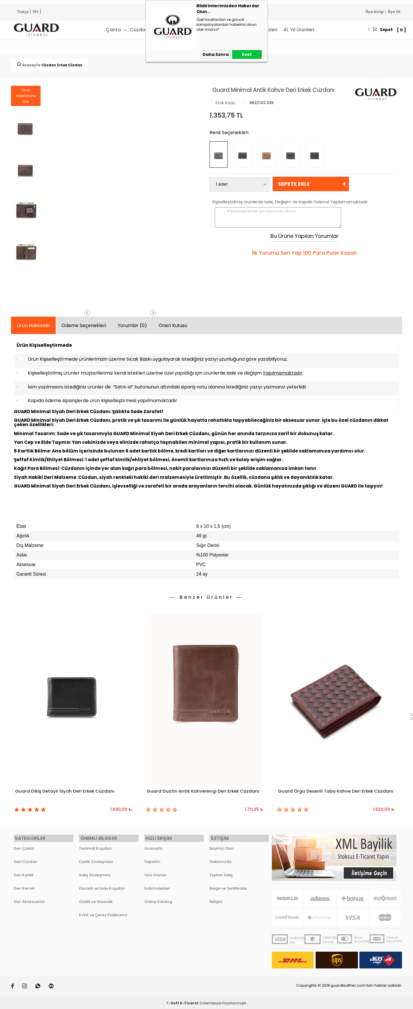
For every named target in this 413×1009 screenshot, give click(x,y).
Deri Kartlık (24, 872)
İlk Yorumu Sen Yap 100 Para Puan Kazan (304, 253)
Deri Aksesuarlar (29, 898)
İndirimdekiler (157, 885)
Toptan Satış (221, 872)
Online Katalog (158, 898)
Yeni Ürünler (155, 872)
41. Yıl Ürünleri (279, 29)
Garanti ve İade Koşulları (102, 885)
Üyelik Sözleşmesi (96, 858)
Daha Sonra (216, 54)
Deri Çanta (24, 845)
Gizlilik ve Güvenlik (96, 898)
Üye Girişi (374, 11)
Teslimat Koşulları (95, 845)
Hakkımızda (221, 858)
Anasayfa (153, 845)
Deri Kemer (24, 885)
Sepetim (152, 858)
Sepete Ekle (294, 183)
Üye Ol (394, 11)
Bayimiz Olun (222, 845)
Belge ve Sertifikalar (228, 885)
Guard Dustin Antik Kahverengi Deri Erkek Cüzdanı (204, 791)
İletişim (216, 898)
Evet (247, 54)
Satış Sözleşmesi (95, 872)
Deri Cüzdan (25, 858)
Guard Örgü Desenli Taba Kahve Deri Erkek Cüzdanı (327, 795)
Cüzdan (120, 29)
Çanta (94, 29)
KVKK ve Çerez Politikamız (103, 912)
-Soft (173, 999)
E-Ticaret (189, 999)
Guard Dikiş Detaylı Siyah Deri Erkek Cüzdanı (66, 791)
